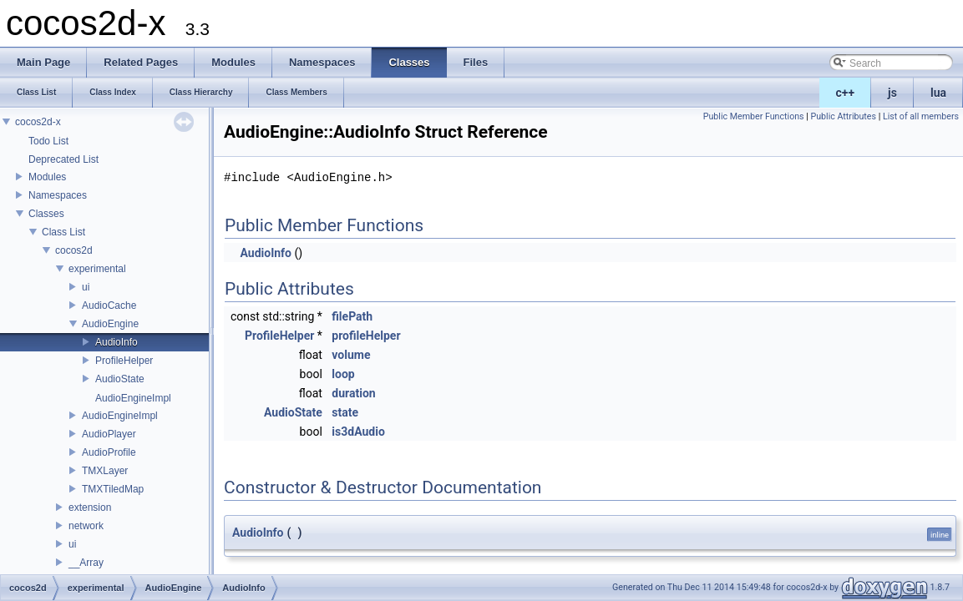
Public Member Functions (753, 116)
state (345, 412)
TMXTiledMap (113, 489)
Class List (63, 232)
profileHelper (366, 335)
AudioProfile (109, 452)
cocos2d (74, 250)
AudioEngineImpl (133, 398)
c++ (845, 92)
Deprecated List (63, 159)
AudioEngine (110, 324)
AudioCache (109, 305)
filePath (352, 316)
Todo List (48, 141)
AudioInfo (116, 342)
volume (351, 354)
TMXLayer (105, 471)
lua (938, 92)
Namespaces (57, 195)
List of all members (921, 116)
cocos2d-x (38, 122)
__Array (86, 562)
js (892, 92)
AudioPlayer (109, 434)
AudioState (119, 379)
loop (343, 374)
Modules (47, 177)
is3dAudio (358, 431)
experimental (97, 269)
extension (89, 507)
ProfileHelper (124, 360)
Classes (46, 214)
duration (353, 393)
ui (85, 287)
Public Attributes (843, 116)
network (86, 526)
